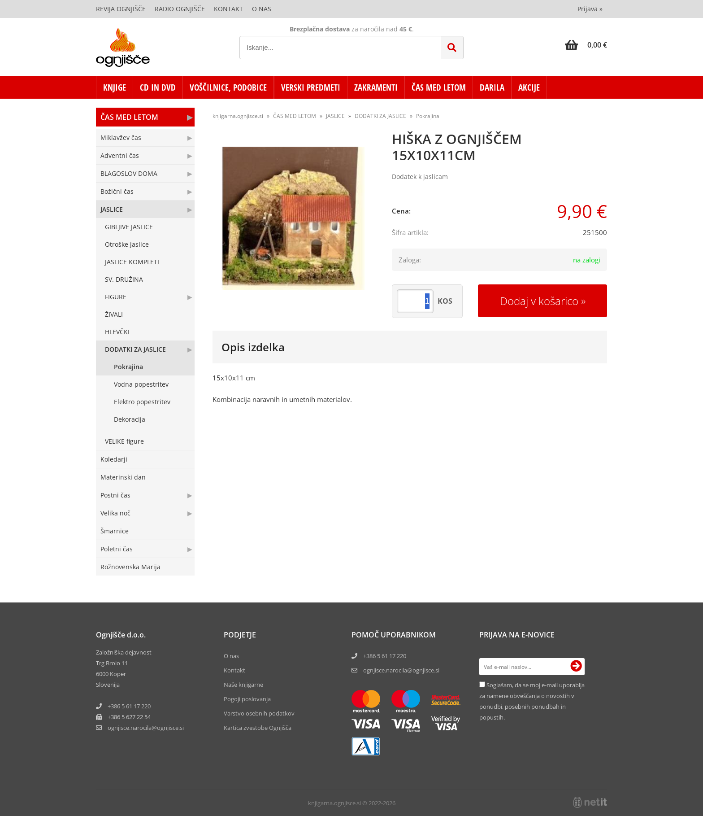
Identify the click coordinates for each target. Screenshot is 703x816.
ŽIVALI (114, 314)
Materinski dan (123, 477)
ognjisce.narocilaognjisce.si (146, 728)
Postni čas (115, 495)
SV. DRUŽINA (124, 279)
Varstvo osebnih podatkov (259, 713)
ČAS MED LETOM (439, 87)
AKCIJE (529, 87)
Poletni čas (116, 549)
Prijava (590, 8)
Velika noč (115, 513)
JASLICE (111, 209)
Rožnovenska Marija (130, 567)
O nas (261, 8)
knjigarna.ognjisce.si (238, 116)
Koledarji (113, 459)
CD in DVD (158, 87)
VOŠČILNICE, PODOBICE (228, 87)
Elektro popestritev (142, 401)
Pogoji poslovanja (247, 699)
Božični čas (117, 191)
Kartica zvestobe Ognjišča (257, 728)
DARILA (492, 87)
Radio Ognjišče (180, 8)
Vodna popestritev (141, 384)
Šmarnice (114, 531)
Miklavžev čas (120, 137)
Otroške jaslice (127, 244)
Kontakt (228, 8)
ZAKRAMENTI (376, 87)
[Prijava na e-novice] (576, 666)
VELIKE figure (124, 441)
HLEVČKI (117, 331)
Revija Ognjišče (121, 8)
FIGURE (115, 296)
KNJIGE (114, 87)
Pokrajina (128, 366)
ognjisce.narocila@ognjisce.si (401, 670)
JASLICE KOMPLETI (132, 261)
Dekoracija (129, 419)
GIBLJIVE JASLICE (129, 227)
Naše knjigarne (243, 685)
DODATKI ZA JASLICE (135, 349)
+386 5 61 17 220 (129, 706)
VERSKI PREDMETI (310, 87)
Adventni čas (119, 155)
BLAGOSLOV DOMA (128, 173)
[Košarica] (586, 45)
